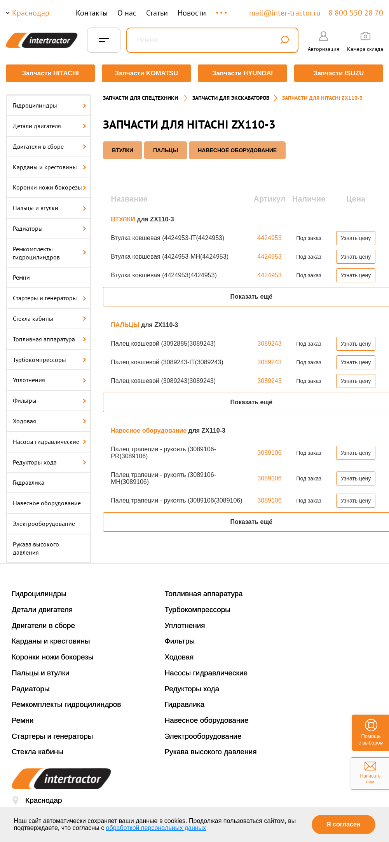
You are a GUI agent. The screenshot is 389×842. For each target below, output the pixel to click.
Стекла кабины (49, 318)
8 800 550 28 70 (355, 13)
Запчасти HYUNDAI (242, 73)
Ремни (21, 276)
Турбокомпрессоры (49, 358)
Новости (192, 13)
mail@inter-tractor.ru (285, 13)
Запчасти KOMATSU (146, 73)
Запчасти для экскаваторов (230, 97)
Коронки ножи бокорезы (49, 186)
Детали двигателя (49, 125)
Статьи (157, 13)
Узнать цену (356, 237)
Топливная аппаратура (49, 338)
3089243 (269, 342)
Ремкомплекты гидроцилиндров (49, 252)
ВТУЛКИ (122, 149)
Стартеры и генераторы (49, 297)
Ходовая (49, 420)
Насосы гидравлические (49, 441)
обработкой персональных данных (156, 828)
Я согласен (343, 824)
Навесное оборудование (47, 502)
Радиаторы (49, 227)
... (222, 9)
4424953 (269, 237)
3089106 (269, 452)
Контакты (92, 13)
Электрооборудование (44, 523)
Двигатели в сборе (49, 146)
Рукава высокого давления (36, 547)
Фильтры (49, 400)
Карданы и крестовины (49, 166)
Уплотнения (49, 379)
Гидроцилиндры (49, 104)
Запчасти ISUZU (339, 73)
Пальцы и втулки (49, 207)
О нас (126, 13)
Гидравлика (28, 481)
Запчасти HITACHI (50, 73)
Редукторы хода (49, 461)
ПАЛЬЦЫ (165, 149)
